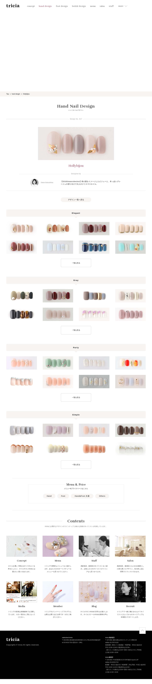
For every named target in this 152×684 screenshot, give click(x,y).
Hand (49, 496)
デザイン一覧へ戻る (76, 200)
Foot (63, 496)
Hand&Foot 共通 (82, 496)
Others (102, 496)
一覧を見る (76, 263)
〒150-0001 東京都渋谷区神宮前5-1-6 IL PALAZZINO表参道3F (81, 640)
